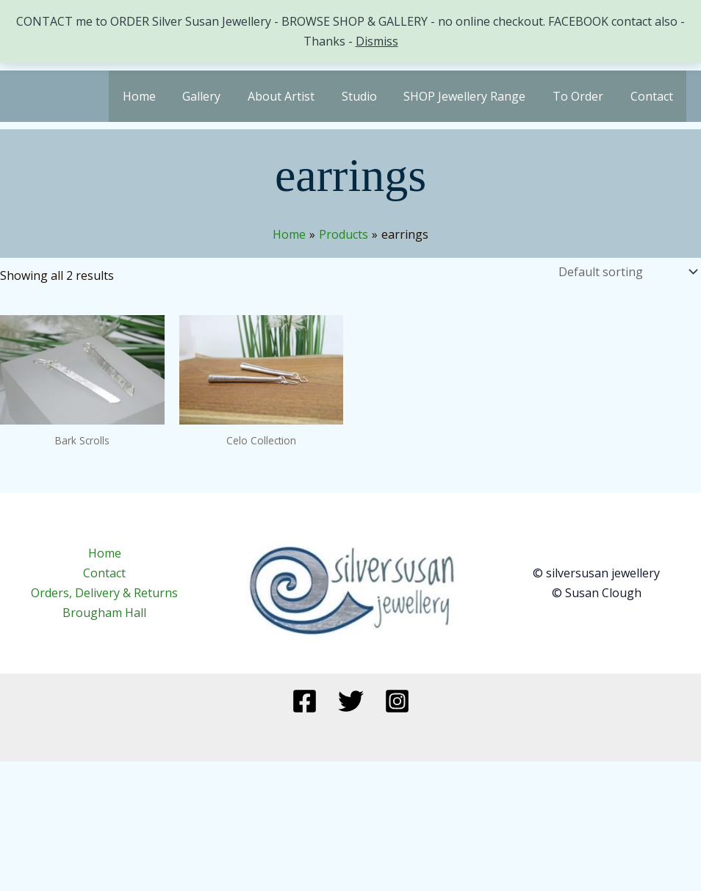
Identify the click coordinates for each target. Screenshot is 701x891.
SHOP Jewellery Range (473, 96)
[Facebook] (304, 701)
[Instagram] (397, 701)
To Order (583, 96)
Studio (371, 96)
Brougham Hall (104, 613)
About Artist (296, 96)
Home (161, 96)
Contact (653, 96)
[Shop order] (627, 272)
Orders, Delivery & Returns (104, 593)
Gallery (220, 96)
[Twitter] (351, 701)
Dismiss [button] (377, 41)
